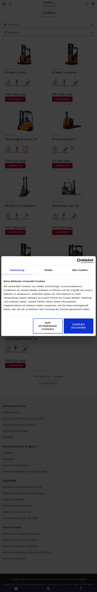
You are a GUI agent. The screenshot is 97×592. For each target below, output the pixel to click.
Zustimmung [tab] (17, 270)
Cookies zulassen (78, 326)
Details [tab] (48, 270)
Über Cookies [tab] (80, 270)
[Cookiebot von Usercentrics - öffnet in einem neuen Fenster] (79, 260)
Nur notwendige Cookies (47, 325)
